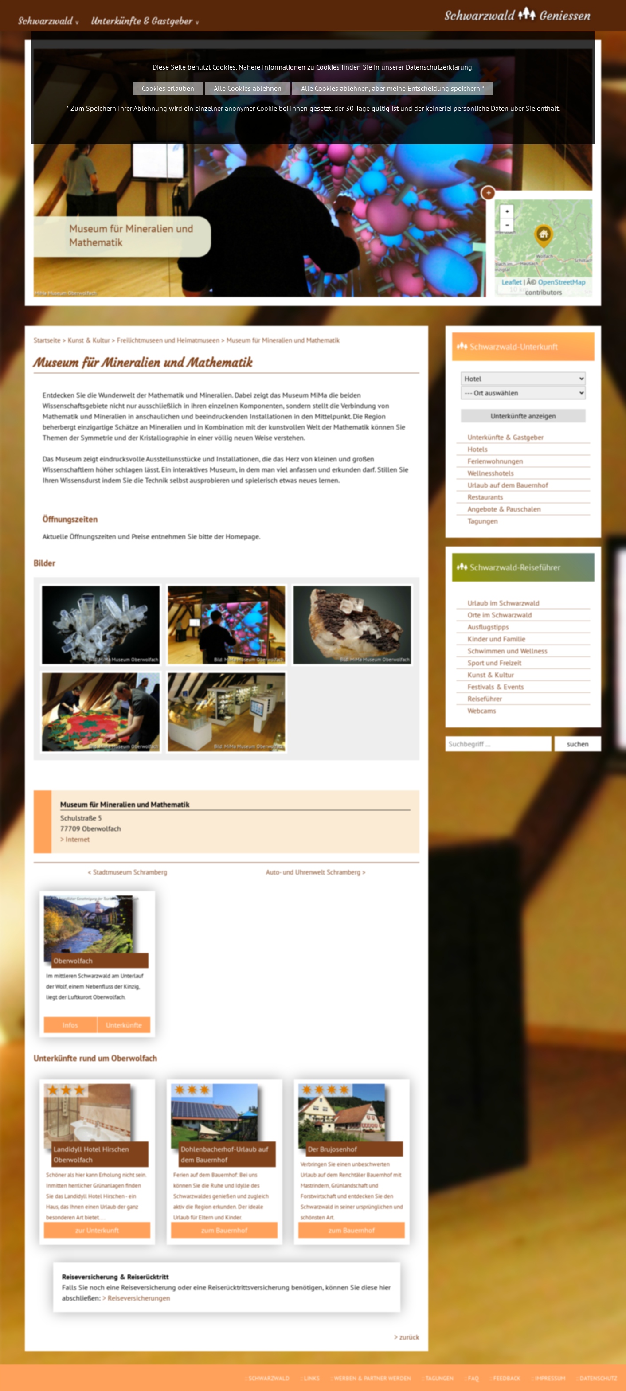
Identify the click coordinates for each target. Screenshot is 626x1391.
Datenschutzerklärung (439, 67)
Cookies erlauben (168, 88)
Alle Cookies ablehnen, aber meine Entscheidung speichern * (393, 88)
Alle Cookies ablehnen (248, 88)
